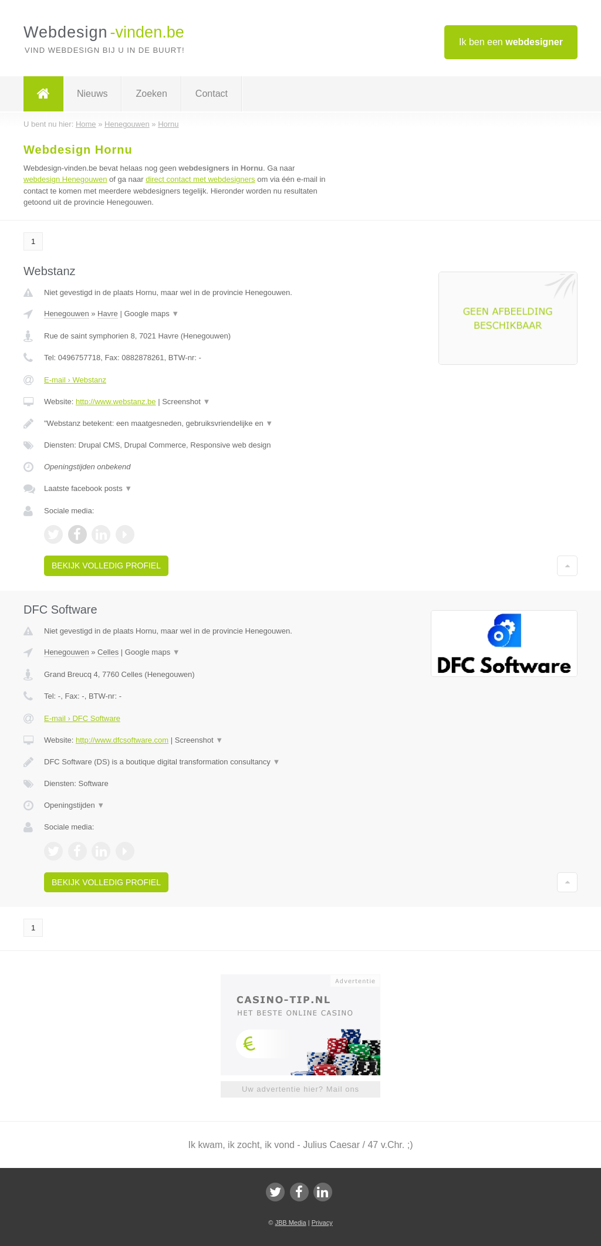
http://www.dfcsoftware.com (122, 740)
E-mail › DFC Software (82, 718)
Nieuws (92, 94)
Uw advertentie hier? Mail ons (300, 1089)
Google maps (151, 313)
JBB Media (290, 1222)
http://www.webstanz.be (116, 401)
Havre (107, 313)
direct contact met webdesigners (200, 179)
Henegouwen (66, 313)
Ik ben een (511, 42)
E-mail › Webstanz (75, 379)
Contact (211, 94)
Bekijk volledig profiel (106, 565)
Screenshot (186, 401)
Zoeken (151, 94)
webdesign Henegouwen (65, 179)
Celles (108, 652)
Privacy (322, 1222)
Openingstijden (74, 805)
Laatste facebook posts (88, 488)
